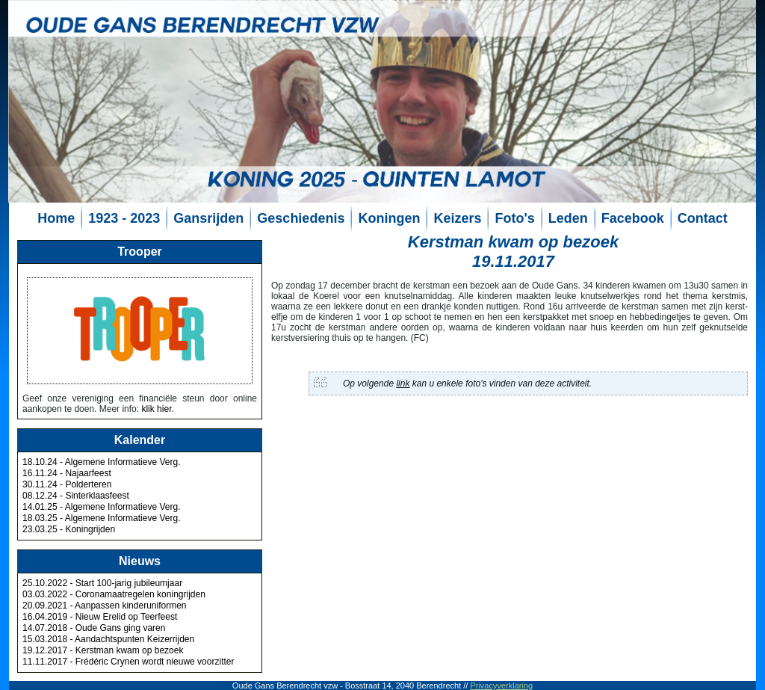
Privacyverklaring (501, 685)
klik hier (156, 409)
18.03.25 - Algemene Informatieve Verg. (101, 518)
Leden (568, 218)
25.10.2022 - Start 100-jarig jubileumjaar (102, 583)
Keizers (457, 218)
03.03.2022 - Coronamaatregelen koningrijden (113, 594)
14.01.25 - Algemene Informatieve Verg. (101, 507)
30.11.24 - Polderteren (66, 484)
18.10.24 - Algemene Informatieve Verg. (101, 462)
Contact (703, 218)
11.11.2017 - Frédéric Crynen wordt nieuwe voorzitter (128, 661)
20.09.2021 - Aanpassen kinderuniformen (104, 605)
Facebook (632, 218)
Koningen (389, 218)
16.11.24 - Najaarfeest (66, 473)
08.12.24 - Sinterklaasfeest (75, 495)
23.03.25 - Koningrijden (68, 529)
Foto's (514, 218)
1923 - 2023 (124, 218)
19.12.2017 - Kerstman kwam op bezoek (102, 650)
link (402, 383)
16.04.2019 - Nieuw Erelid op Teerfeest (99, 617)
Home (56, 218)
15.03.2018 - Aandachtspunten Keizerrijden (108, 639)
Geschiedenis (300, 218)
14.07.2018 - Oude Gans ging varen (93, 628)
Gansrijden (208, 218)
